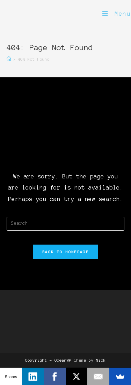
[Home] (9, 59)
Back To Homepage (65, 251)
